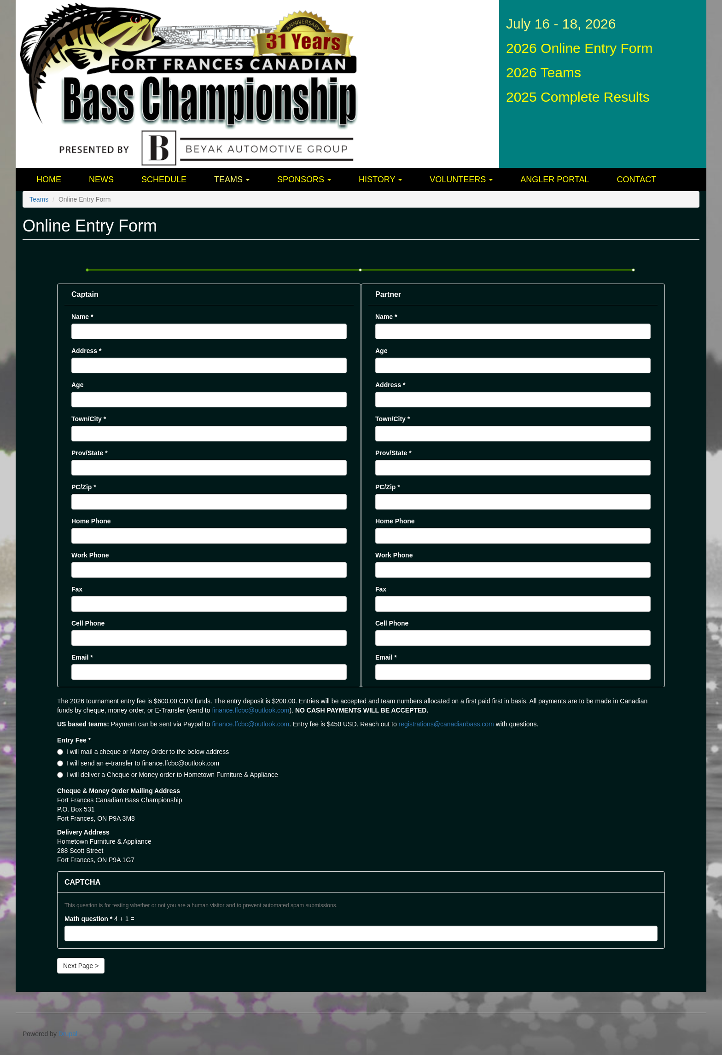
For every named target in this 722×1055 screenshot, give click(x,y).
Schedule (163, 179)
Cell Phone (88, 623)
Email (82, 657)
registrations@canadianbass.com (446, 724)
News (101, 179)
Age (77, 384)
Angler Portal (554, 179)
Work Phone (90, 555)
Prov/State (89, 453)
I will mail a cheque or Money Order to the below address (143, 751)
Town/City (88, 419)
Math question (88, 918)
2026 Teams (543, 72)
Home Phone (91, 521)
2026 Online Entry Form (579, 48)
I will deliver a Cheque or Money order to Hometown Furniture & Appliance (167, 774)
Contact (637, 179)
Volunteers (461, 179)
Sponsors (304, 179)
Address (86, 350)
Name (82, 316)
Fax (76, 589)
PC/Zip (83, 487)
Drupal (67, 1034)
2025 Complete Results (578, 96)
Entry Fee (74, 740)
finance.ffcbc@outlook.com (250, 710)
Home (48, 179)
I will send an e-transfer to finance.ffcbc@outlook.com (138, 763)
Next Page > (81, 965)
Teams (232, 179)
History (380, 179)
